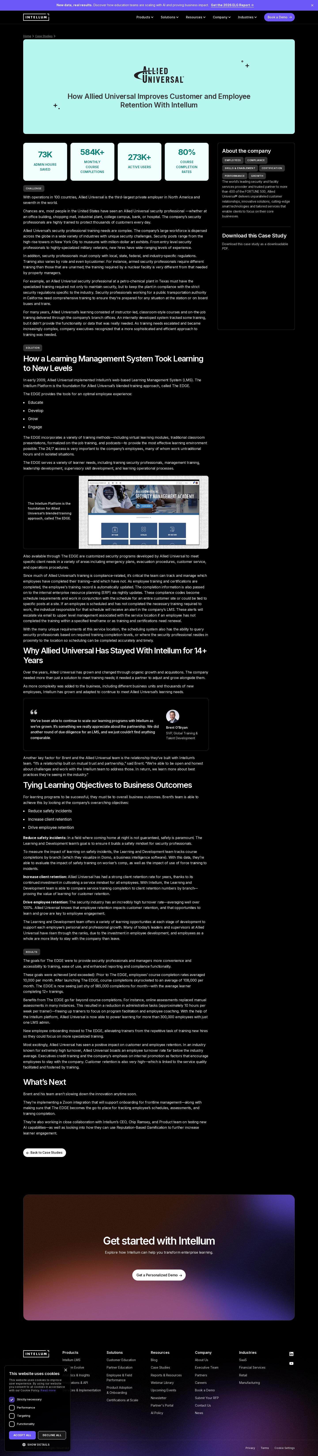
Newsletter (159, 1398)
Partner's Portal (162, 1405)
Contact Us (203, 1405)
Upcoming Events (163, 1390)
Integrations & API (75, 1383)
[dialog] (37, 1408)
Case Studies (44, 36)
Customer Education (121, 1360)
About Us (201, 1360)
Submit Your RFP (207, 1398)
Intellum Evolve (73, 1367)
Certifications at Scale (122, 1400)
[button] (145, 17)
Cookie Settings (284, 1448)
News (199, 1413)
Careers (201, 1383)
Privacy (250, 1448)
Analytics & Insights (76, 1375)
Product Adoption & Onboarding (119, 1390)
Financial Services (252, 1367)
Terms (265, 1448)
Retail (243, 1375)
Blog (154, 1360)
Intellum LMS (71, 1360)
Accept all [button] (22, 1435)
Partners (201, 1375)
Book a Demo (205, 1390)
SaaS (243, 1360)
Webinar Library (162, 1383)
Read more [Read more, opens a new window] (48, 1390)
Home (27, 36)
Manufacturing (249, 1383)
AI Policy (157, 1413)
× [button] (65, 1370)
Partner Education (119, 1367)
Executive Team (206, 1367)
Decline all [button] (52, 1435)
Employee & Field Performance (119, 1377)
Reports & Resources (166, 1375)
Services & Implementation (81, 1390)
